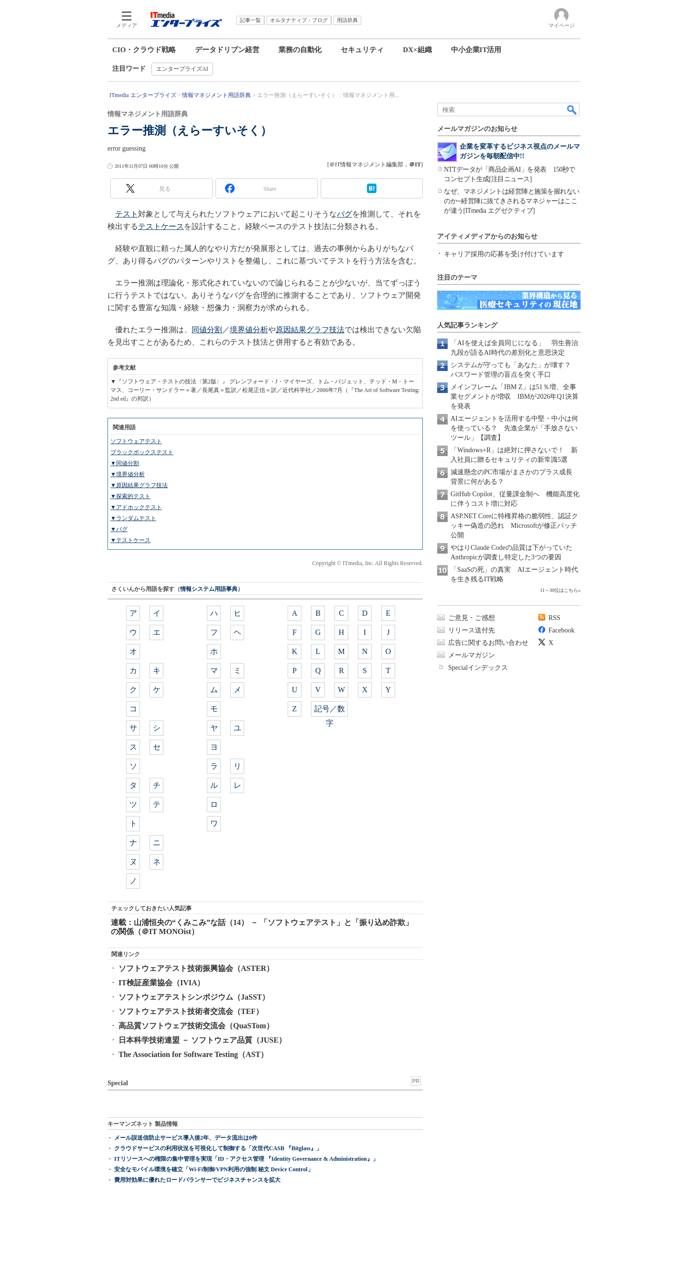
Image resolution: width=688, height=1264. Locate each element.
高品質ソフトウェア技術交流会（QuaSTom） (196, 1026)
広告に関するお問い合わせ (488, 642)
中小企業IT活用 (476, 50)
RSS (554, 617)
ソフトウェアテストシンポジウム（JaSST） (193, 997)
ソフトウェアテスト (136, 441)
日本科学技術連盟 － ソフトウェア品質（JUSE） (202, 1040)
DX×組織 (417, 50)
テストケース (161, 226)
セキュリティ (362, 50)
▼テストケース (130, 540)
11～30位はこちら (559, 590)
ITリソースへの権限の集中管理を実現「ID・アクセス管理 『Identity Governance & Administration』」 (246, 1158)
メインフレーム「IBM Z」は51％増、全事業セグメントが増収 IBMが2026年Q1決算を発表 (515, 396)
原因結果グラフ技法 (310, 330)
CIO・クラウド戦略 (144, 50)
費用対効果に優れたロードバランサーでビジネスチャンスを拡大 (197, 1180)
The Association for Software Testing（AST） (193, 1054)
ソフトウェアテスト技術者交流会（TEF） (190, 1011)
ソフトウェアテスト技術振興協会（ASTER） (196, 968)
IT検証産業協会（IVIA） (161, 983)
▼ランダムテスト (133, 518)
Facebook (561, 630)
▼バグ (119, 529)
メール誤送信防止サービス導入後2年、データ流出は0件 (186, 1137)
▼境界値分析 (127, 474)
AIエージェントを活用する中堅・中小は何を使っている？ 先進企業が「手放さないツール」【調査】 (514, 428)
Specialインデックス (478, 667)
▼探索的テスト (130, 496)
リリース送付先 (471, 630)
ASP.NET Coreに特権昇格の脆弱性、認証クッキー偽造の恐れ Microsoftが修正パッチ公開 (514, 525)
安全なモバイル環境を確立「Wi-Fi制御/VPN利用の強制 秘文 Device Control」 (213, 1169)
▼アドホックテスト (136, 507)
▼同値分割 (124, 463)
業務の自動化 (300, 50)
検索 (572, 109)
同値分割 (207, 330)
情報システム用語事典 (208, 589)
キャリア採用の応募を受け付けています (504, 254)
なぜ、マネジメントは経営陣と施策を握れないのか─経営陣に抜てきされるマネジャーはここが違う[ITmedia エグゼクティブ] (512, 201)
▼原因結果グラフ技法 (139, 485)
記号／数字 (329, 711)
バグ (344, 214)
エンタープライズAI (182, 68)
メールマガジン (471, 655)
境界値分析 (249, 330)
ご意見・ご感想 (471, 617)
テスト (126, 214)
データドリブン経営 (227, 50)
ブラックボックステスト (141, 452)
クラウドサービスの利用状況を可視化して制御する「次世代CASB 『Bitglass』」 (218, 1148)
